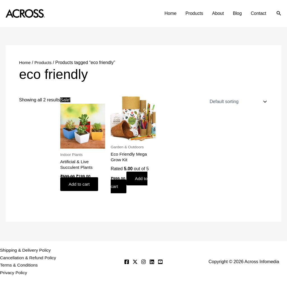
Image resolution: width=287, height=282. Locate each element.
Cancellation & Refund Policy (29, 257)
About (218, 13)
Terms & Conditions (19, 265)
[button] (278, 13)
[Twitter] (135, 261)
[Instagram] (143, 261)
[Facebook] (126, 261)
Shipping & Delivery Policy (26, 249)
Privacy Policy (14, 272)
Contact (258, 13)
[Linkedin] (151, 261)
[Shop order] (237, 101)
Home (171, 13)
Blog (237, 13)
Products (194, 13)
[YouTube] (160, 261)
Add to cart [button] (80, 184)
